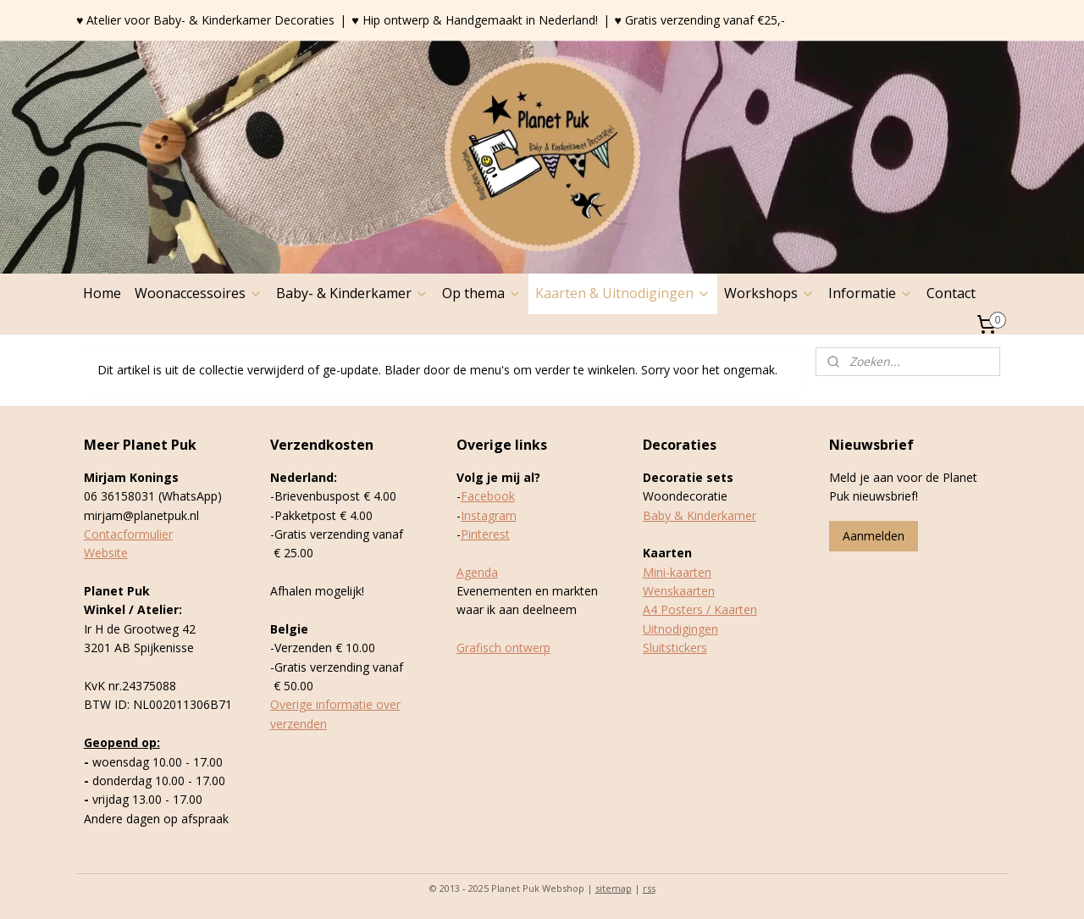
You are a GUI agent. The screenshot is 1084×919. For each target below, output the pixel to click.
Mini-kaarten (677, 572)
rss (649, 888)
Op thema (482, 293)
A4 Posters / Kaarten (700, 609)
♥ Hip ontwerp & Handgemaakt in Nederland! (474, 20)
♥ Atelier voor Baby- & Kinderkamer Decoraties (205, 20)
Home (102, 293)
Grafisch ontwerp (503, 647)
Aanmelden (873, 536)
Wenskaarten (679, 591)
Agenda (477, 572)
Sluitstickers (675, 647)
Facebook (488, 496)
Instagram (489, 515)
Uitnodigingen (680, 629)
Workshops (769, 293)
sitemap (613, 888)
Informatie (870, 293)
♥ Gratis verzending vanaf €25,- (700, 20)
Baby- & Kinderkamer (352, 293)
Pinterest (485, 534)
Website (106, 553)
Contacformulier (128, 534)
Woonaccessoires (199, 293)
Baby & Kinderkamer (699, 515)
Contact (951, 293)
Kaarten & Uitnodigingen (623, 293)
